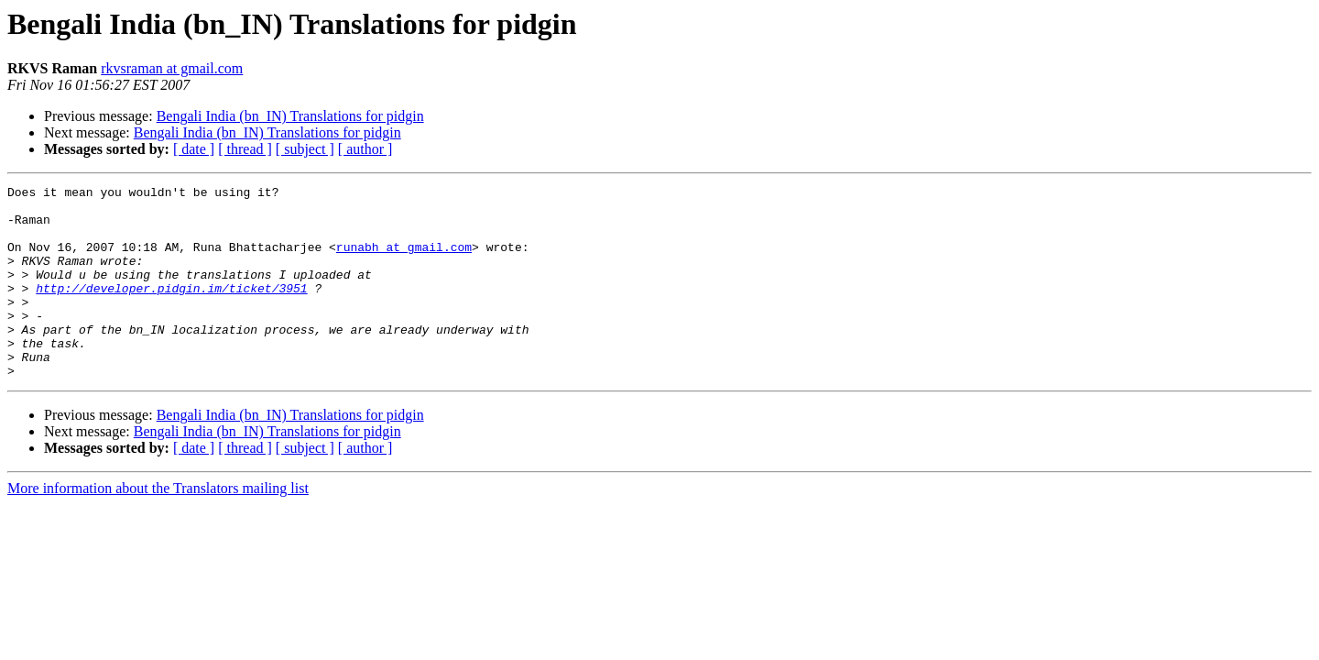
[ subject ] (305, 149)
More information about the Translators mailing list (158, 526)
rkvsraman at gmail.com (172, 68)
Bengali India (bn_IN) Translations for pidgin (290, 116)
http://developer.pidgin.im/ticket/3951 (171, 310)
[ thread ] (245, 149)
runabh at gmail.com (404, 260)
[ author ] (365, 149)
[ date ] (193, 149)
